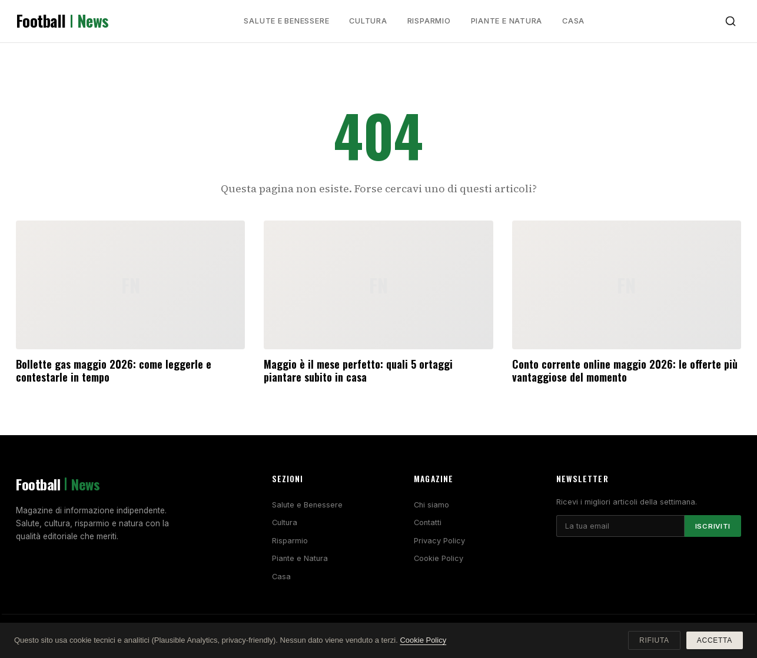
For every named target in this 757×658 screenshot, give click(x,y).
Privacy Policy (439, 540)
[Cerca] (730, 21)
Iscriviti (713, 526)
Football (62, 21)
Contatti (427, 522)
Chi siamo (431, 504)
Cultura (368, 20)
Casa (573, 20)
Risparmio (429, 20)
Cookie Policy (438, 558)
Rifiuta (654, 640)
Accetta (714, 640)
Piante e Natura (507, 20)
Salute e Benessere (286, 20)
